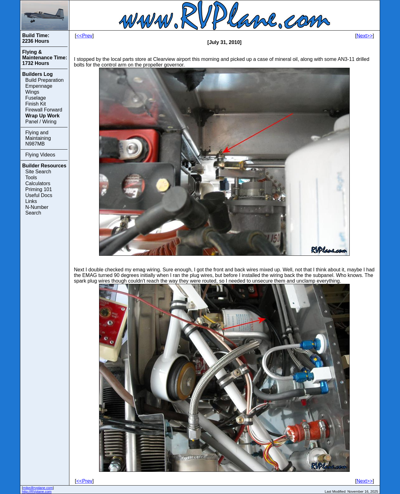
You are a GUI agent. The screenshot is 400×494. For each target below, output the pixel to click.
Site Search (38, 171)
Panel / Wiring (41, 121)
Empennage (38, 86)
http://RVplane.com (37, 491)
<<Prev (84, 35)
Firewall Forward (43, 109)
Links (31, 201)
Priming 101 (38, 189)
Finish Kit (35, 103)
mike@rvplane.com (38, 488)
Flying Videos (40, 154)
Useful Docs (38, 195)
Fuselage (35, 98)
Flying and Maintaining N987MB (38, 138)
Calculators (37, 183)
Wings (32, 92)
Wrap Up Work (42, 115)
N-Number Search (36, 210)
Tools (31, 177)
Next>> (365, 35)
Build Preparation (44, 80)
